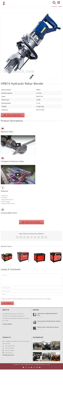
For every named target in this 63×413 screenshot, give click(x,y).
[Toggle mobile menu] (59, 2)
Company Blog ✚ (7, 324)
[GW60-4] (23, 251)
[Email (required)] (31, 291)
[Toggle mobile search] (54, 2)
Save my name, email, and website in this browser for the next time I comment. (26, 299)
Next (59, 6)
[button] (31, 76)
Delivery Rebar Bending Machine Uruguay (48, 321)
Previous (54, 6)
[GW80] (7, 251)
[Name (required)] (31, 288)
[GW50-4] (56, 251)
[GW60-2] (39, 251)
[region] (31, 46)
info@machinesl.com (8, 355)
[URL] (31, 294)
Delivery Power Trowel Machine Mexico (48, 327)
